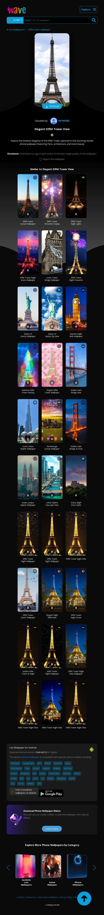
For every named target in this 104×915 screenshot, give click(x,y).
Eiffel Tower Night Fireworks (76, 278)
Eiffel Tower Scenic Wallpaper (28, 616)
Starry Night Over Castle (76, 503)
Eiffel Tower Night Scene (76, 616)
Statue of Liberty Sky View (52, 335)
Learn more (52, 828)
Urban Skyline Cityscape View (52, 503)
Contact (20, 897)
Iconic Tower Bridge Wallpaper (52, 278)
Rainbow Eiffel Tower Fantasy (28, 391)
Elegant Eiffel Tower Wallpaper (52, 391)
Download (52, 106)
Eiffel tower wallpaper (39, 29)
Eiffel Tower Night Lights (76, 222)
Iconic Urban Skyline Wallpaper (27, 447)
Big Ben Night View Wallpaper (76, 335)
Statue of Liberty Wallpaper (27, 335)
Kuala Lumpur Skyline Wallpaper (27, 503)
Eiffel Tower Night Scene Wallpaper (28, 278)
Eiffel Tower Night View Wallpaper (76, 672)
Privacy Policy (66, 897)
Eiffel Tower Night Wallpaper (28, 560)
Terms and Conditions (47, 897)
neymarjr (59, 120)
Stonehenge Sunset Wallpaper (52, 447)
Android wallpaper (30, 757)
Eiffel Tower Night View (76, 559)
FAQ (76, 897)
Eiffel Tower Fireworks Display (52, 222)
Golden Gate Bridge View (76, 391)
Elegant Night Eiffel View (52, 616)
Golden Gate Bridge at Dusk (76, 447)
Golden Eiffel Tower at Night (28, 672)
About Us (30, 897)
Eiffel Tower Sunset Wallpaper (27, 222)
